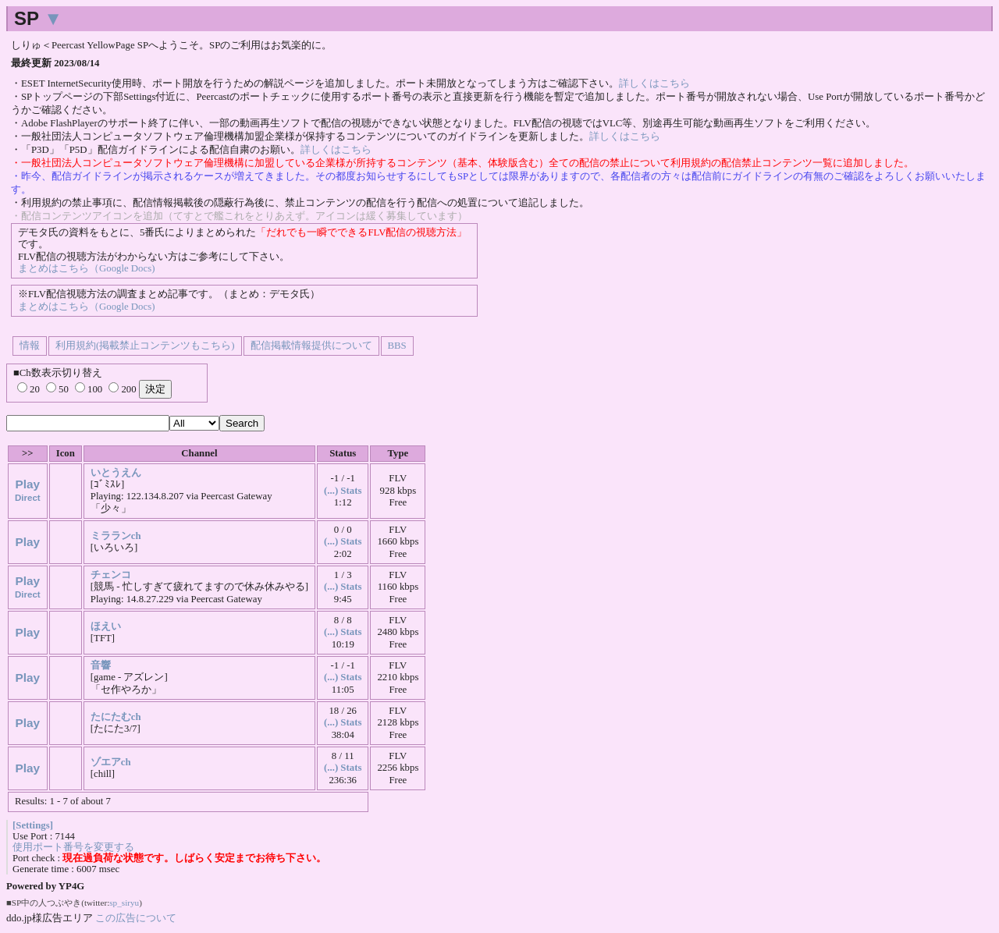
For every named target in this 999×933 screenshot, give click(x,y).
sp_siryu (124, 902)
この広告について (135, 918)
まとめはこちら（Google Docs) (86, 268)
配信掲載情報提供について (311, 345)
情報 (30, 345)
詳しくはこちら (654, 83)
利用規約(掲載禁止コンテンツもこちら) (145, 345)
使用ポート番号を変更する (73, 847)
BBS (397, 345)
